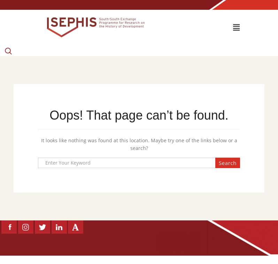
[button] (236, 27)
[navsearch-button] (8, 46)
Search (228, 162)
